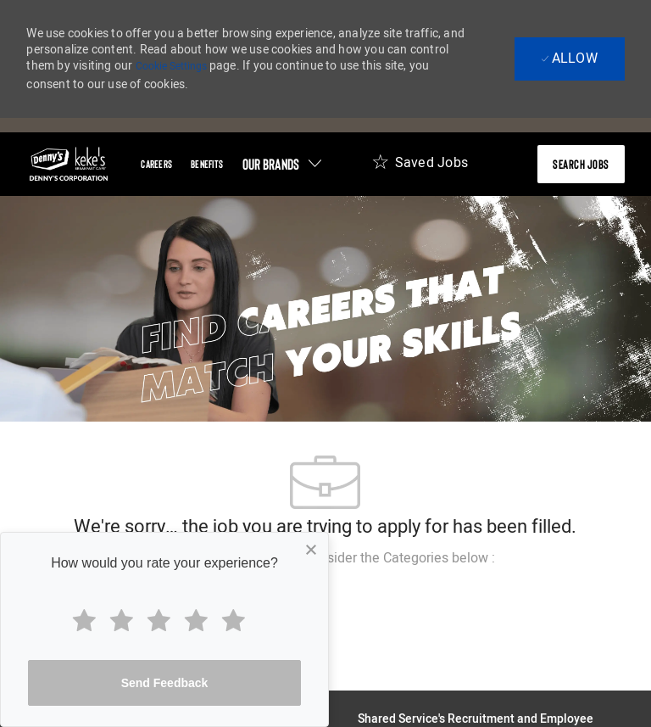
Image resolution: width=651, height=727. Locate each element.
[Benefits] (207, 164)
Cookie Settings (171, 66)
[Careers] (156, 164)
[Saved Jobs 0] (420, 167)
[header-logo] (68, 164)
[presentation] (581, 164)
